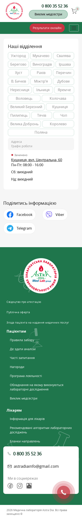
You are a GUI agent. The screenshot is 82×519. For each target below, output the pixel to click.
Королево (58, 123)
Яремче (64, 89)
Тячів (41, 115)
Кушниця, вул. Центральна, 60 (36, 159)
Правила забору (22, 340)
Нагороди (17, 367)
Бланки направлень (25, 441)
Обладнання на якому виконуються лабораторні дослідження (36, 387)
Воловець (24, 98)
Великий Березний (26, 106)
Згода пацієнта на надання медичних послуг (38, 322)
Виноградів (42, 64)
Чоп (63, 115)
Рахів (41, 72)
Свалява (64, 55)
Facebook (24, 214)
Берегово (18, 64)
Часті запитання (22, 358)
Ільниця (43, 89)
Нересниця (19, 89)
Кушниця (60, 106)
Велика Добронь (24, 123)
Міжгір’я (41, 81)
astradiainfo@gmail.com (36, 466)
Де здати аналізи (23, 349)
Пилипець (19, 115)
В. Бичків (18, 81)
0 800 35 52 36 (55, 6)
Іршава (65, 64)
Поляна (41, 132)
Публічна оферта (18, 312)
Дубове (63, 81)
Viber (60, 214)
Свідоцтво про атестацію (24, 302)
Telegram (24, 228)
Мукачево (41, 55)
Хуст (18, 72)
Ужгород (18, 55)
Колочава (58, 98)
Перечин (63, 72)
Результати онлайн (47, 28)
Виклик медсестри (48, 14)
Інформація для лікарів (27, 419)
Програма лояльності (26, 376)
